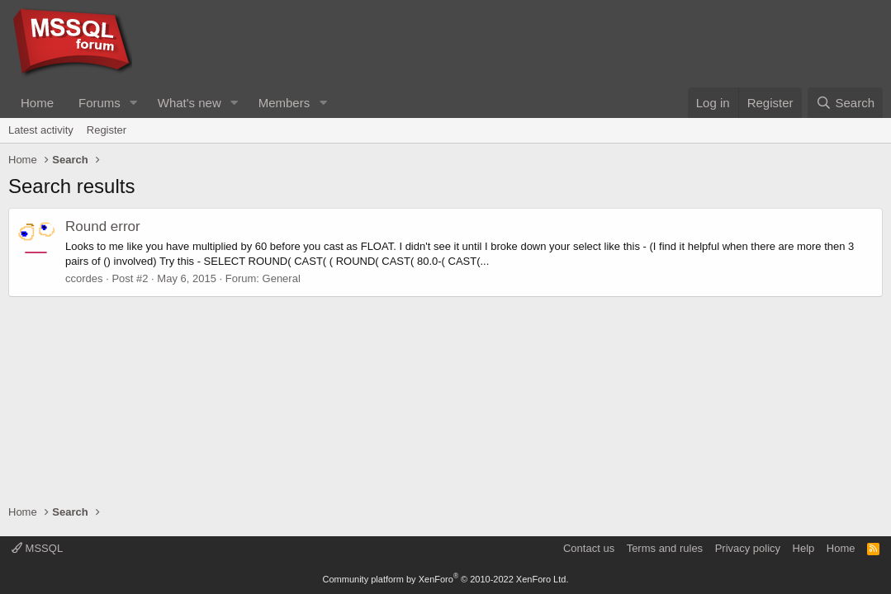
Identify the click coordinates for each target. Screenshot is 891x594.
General (282, 278)
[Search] (845, 102)
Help (804, 548)
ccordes (84, 278)
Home (37, 103)
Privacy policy (747, 548)
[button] (133, 102)
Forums (99, 103)
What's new (189, 103)
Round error (102, 226)
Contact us (588, 548)
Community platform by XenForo (446, 579)
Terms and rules (665, 548)
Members (284, 103)
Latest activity (40, 130)
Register (106, 130)
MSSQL (37, 548)
